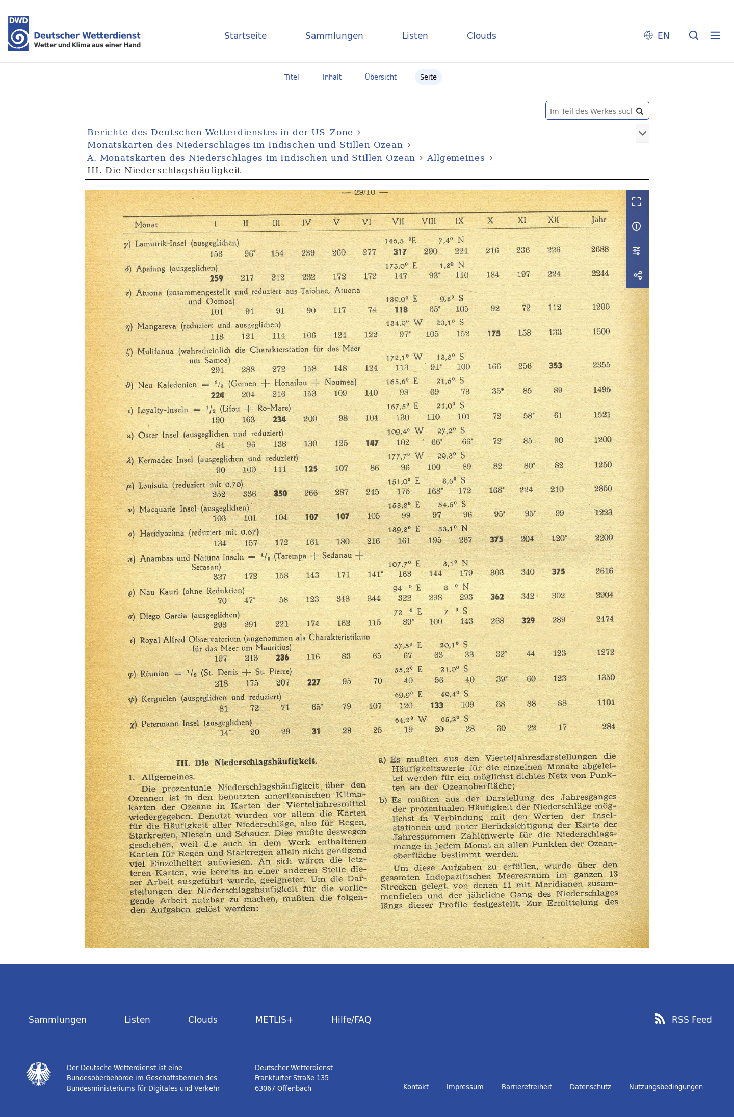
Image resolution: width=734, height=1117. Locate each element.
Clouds (481, 35)
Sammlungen (334, 35)
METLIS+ (274, 1019)
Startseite (245, 35)
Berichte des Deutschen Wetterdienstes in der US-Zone (220, 131)
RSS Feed (692, 1019)
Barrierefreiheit (527, 1087)
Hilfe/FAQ (351, 1019)
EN (664, 35)
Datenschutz (590, 1087)
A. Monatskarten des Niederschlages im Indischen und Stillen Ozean (251, 157)
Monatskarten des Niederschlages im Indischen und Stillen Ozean (245, 144)
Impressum (465, 1087)
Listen (415, 35)
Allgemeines (456, 157)
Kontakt (416, 1087)
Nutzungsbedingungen (666, 1087)
